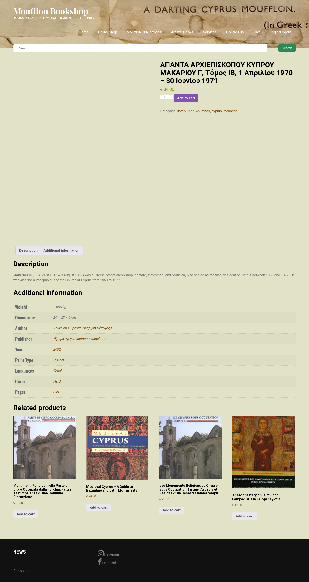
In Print (58, 360)
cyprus (217, 111)
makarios (230, 111)
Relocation (21, 571)
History (181, 111)
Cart (256, 32)
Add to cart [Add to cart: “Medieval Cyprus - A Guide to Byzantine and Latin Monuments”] (98, 507)
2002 (57, 349)
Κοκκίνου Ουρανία (67, 328)
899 (56, 392)
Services (210, 32)
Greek (58, 371)
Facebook (107, 561)
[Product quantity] (166, 97)
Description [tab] (28, 250)
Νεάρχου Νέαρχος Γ (98, 328)
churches (203, 111)
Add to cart (186, 98)
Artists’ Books (182, 32)
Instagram (108, 553)
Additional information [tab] (61, 250)
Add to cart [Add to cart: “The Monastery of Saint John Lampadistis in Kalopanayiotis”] (244, 516)
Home (84, 32)
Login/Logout (280, 32)
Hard (57, 381)
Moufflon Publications (144, 32)
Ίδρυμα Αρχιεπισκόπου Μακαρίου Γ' (80, 339)
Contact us (235, 32)
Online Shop (107, 32)
